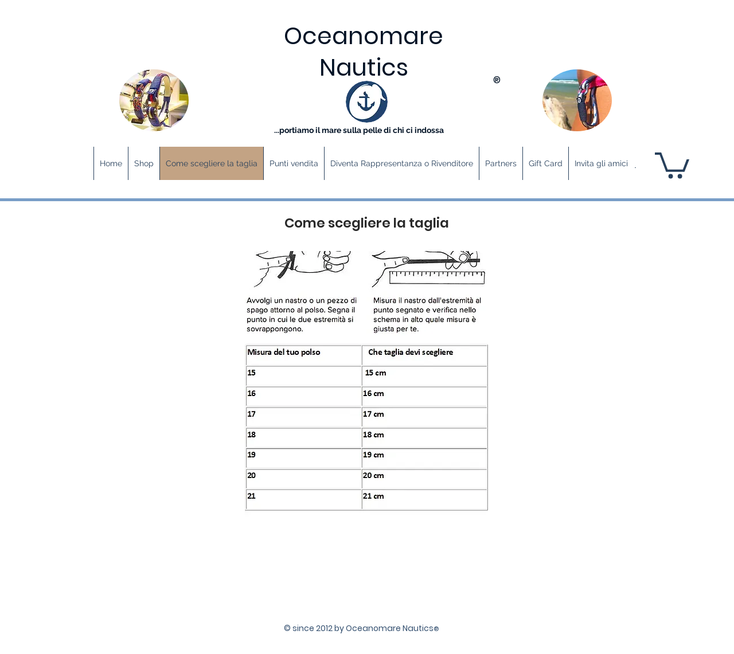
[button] (672, 164)
